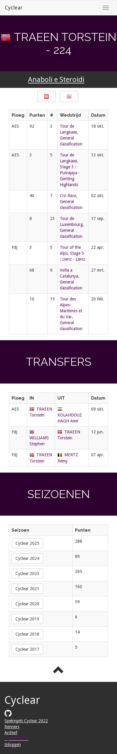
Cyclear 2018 (27, 634)
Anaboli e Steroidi (56, 80)
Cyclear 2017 (27, 649)
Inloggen (12, 744)
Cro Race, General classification (71, 201)
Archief (10, 732)
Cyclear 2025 (27, 543)
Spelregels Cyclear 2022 (26, 720)
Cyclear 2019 (27, 619)
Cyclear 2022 (16, 738)
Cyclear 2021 (27, 588)
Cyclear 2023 (27, 573)
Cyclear (14, 7)
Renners (11, 726)
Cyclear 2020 (27, 603)
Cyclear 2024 (27, 558)
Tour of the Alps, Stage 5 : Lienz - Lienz (72, 253)
